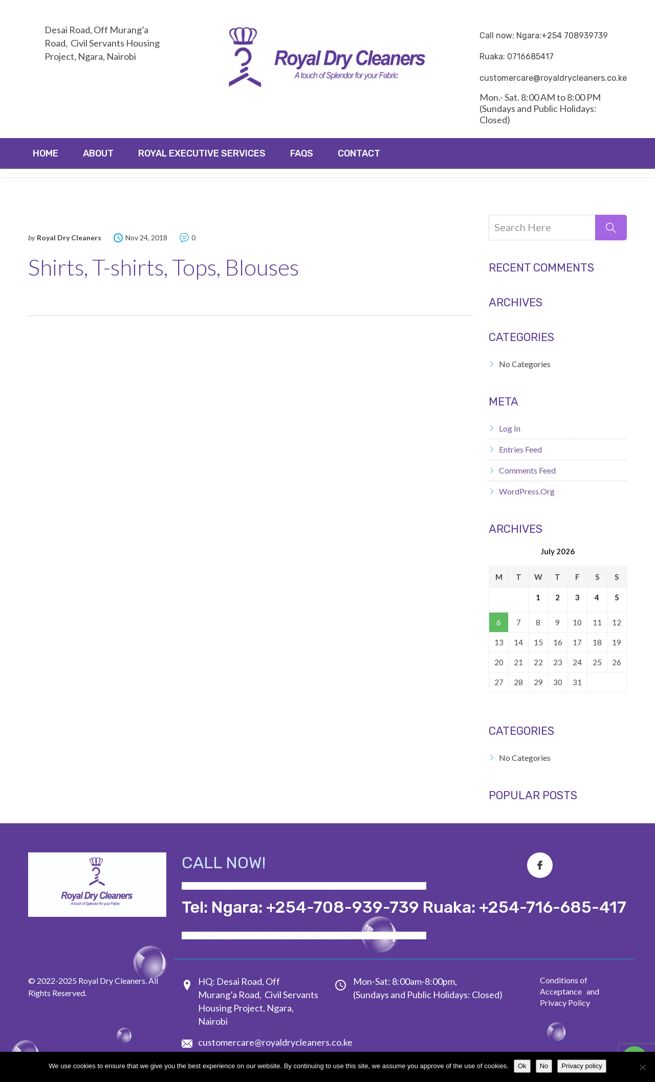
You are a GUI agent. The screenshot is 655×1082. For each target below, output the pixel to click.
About (98, 153)
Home (45, 153)
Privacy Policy (565, 1002)
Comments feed (527, 470)
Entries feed (520, 449)
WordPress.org (527, 491)
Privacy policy (581, 1066)
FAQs (301, 153)
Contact (359, 153)
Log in (509, 428)
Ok (522, 1066)
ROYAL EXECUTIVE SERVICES (202, 153)
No (544, 1066)
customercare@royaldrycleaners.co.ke (275, 1042)
